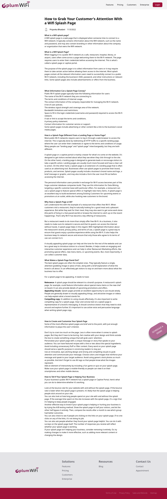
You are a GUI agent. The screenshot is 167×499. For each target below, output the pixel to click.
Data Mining (113, 185)
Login (157, 4)
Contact (139, 466)
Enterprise (144, 4)
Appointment (142, 470)
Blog (101, 466)
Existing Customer (91, 193)
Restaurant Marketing (101, 249)
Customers (131, 4)
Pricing (120, 4)
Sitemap (153, 493)
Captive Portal (103, 379)
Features (110, 4)
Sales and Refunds (140, 493)
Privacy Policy (124, 493)
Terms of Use (111, 493)
